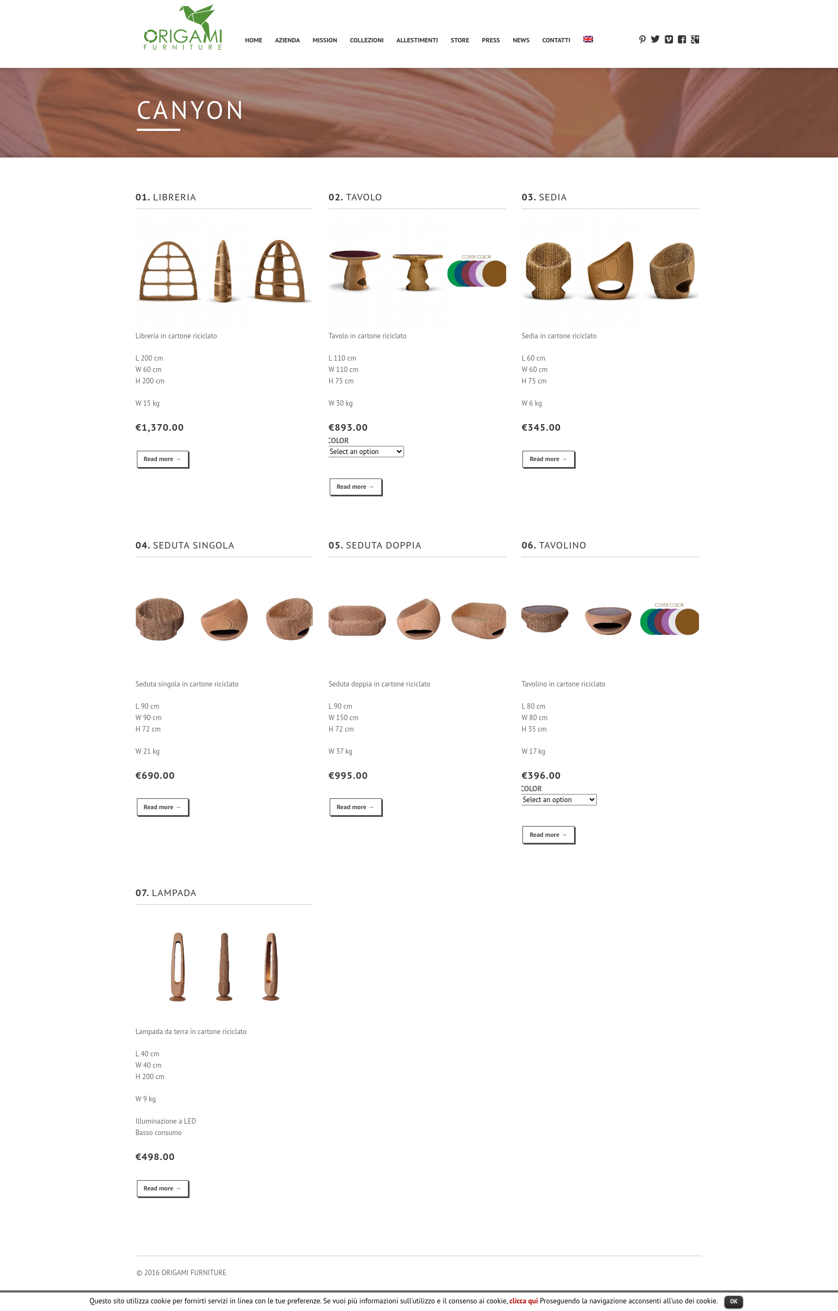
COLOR (338, 441)
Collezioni (366, 40)
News (521, 40)
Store (460, 40)
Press (491, 40)
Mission (325, 40)
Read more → (163, 459)
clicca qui (523, 1301)
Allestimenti (417, 40)
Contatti (557, 40)
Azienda (287, 40)
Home (253, 40)
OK (734, 1301)
